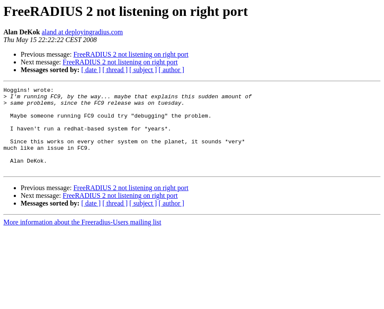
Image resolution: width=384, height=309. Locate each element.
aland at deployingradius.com (82, 32)
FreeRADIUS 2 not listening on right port (131, 54)
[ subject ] (143, 69)
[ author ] (171, 69)
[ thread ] (115, 69)
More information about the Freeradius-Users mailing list (82, 238)
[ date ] (91, 69)
